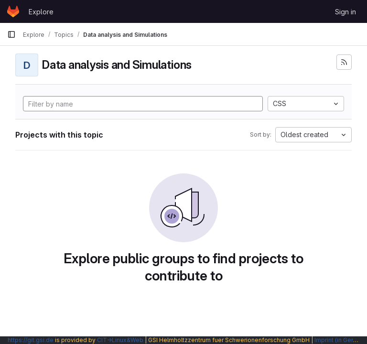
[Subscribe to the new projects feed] (344, 62)
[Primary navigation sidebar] (11, 34)
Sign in (345, 12)
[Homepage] (13, 11)
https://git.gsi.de (31, 340)
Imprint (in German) (340, 340)
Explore (41, 12)
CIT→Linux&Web (120, 340)
